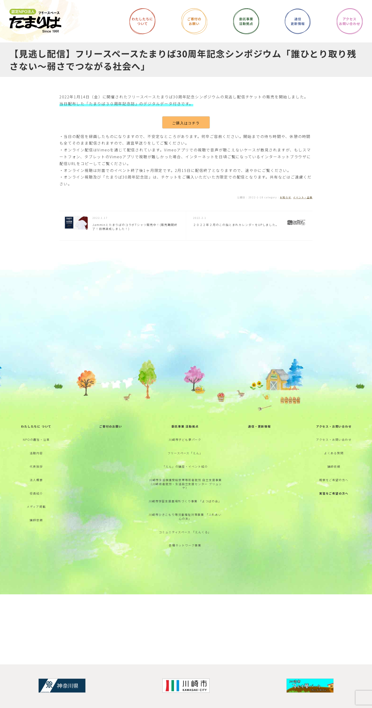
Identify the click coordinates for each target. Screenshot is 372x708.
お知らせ (285, 197)
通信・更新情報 (259, 426)
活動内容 (36, 453)
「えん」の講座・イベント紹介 (185, 466)
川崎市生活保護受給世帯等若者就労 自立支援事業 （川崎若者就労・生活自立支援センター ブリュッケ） (185, 484)
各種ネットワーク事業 (185, 545)
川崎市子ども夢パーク (185, 439)
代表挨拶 (36, 466)
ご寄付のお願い (110, 426)
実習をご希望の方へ (333, 493)
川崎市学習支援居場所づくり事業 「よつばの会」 (185, 501)
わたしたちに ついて (36, 426)
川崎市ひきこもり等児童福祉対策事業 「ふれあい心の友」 (185, 516)
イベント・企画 (303, 197)
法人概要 (36, 480)
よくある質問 (334, 453)
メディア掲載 (36, 506)
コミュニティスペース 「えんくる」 (185, 532)
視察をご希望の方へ (333, 480)
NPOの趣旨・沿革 (36, 439)
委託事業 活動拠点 (184, 426)
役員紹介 (36, 493)
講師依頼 (36, 520)
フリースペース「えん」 (185, 453)
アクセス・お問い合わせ (334, 426)
